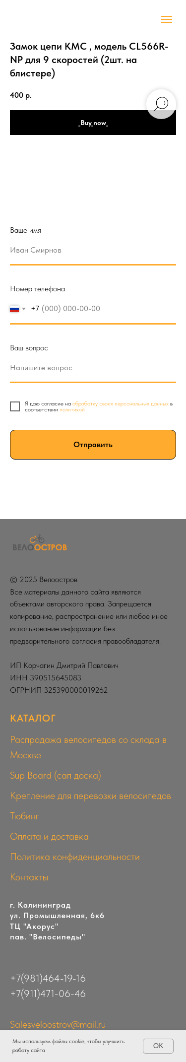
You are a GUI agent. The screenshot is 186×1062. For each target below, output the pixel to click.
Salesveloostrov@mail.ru (58, 1024)
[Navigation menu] (166, 19)
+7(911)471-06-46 (48, 993)
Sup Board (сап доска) (55, 775)
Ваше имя (25, 230)
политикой (72, 409)
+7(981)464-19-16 (48, 978)
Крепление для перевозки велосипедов (90, 795)
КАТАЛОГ (33, 718)
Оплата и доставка (49, 836)
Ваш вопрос (29, 347)
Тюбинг (24, 816)
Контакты (29, 877)
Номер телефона (37, 288)
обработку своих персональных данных (120, 403)
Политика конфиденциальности (75, 857)
